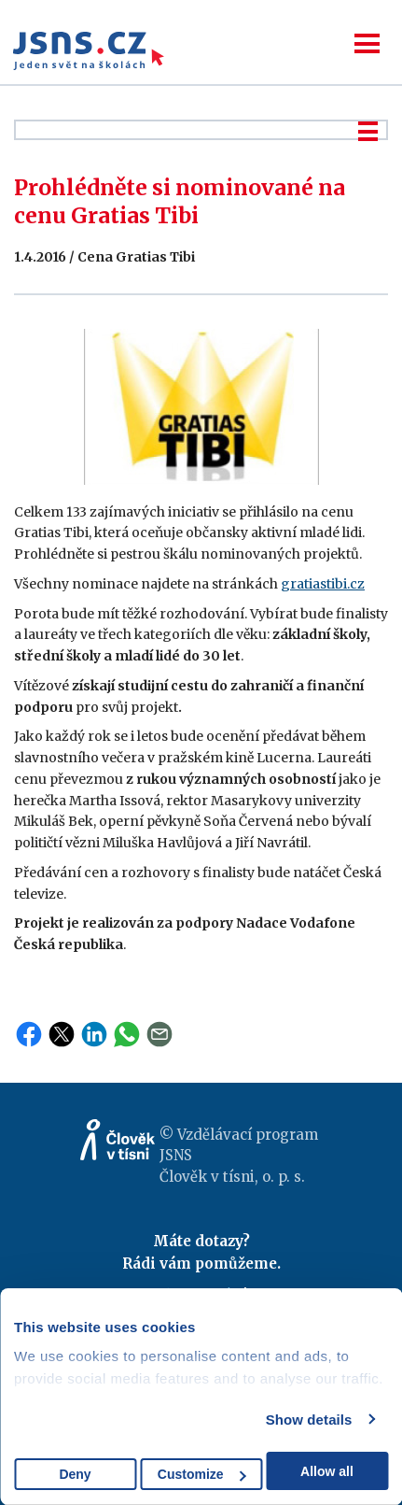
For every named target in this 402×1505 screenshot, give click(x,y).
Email (159, 1034)
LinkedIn (94, 1034)
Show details (309, 1419)
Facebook (29, 1034)
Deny (74, 1474)
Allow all (326, 1471)
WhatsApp (127, 1034)
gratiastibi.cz (323, 583)
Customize (202, 1474)
